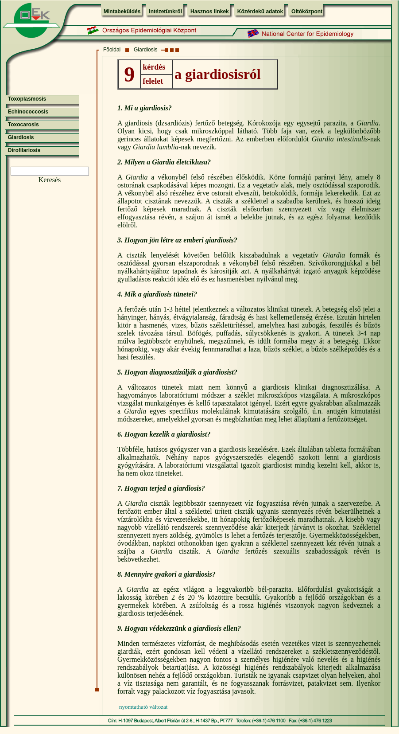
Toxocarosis (23, 124)
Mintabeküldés (122, 11)
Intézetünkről (165, 11)
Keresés (50, 180)
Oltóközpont (306, 11)
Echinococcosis (28, 112)
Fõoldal (111, 50)
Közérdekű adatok (260, 11)
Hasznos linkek (209, 11)
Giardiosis (145, 50)
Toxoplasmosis (27, 99)
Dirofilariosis (24, 150)
